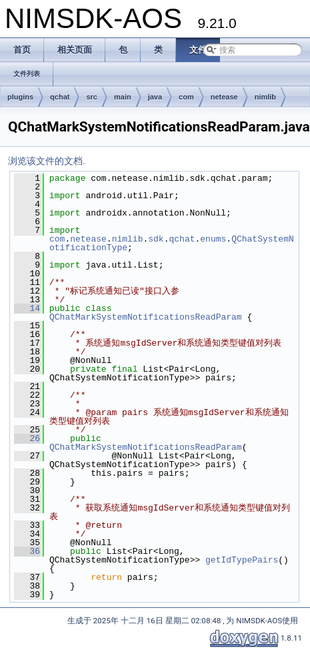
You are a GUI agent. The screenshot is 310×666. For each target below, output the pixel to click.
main (122, 97)
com (186, 97)
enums (213, 239)
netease (224, 97)
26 (27, 438)
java (155, 97)
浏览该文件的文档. (46, 160)
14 (27, 308)
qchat (59, 97)
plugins (20, 97)
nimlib (265, 97)
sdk (155, 239)
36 (27, 551)
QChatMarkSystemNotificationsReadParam (145, 317)
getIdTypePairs (241, 560)
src (91, 97)
